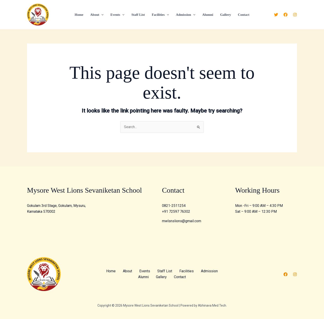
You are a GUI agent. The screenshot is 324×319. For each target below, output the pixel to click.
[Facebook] (286, 15)
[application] (102, 14)
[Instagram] (295, 15)
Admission (185, 14)
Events (118, 14)
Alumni (207, 14)
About (97, 14)
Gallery (225, 14)
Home (79, 14)
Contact (243, 14)
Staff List (138, 14)
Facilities (160, 14)
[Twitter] (276, 15)
